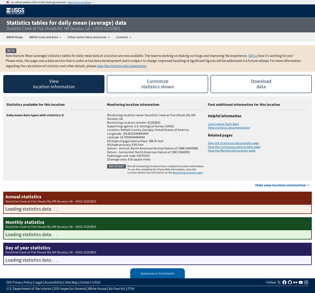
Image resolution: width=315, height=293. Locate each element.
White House (97, 288)
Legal (38, 282)
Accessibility (54, 282)
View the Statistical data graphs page (233, 143)
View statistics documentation (229, 127)
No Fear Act (117, 288)
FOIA (131, 288)
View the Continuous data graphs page (234, 147)
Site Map (71, 282)
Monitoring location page (188, 172)
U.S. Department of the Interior (29, 288)
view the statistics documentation (121, 66)
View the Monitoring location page (232, 150)
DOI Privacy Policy (19, 282)
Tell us (253, 55)
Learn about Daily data (223, 124)
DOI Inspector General (70, 288)
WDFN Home (14, 37)
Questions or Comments (157, 273)
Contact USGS (90, 282)
